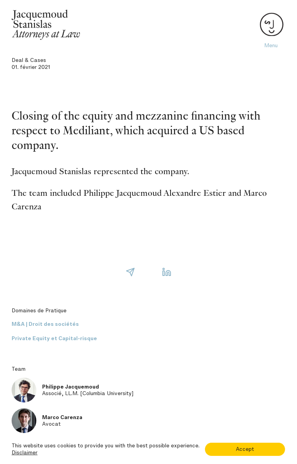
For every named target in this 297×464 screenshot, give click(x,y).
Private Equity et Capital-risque (54, 338)
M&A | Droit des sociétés (45, 324)
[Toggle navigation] (270, 25)
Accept (245, 449)
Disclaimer (25, 452)
